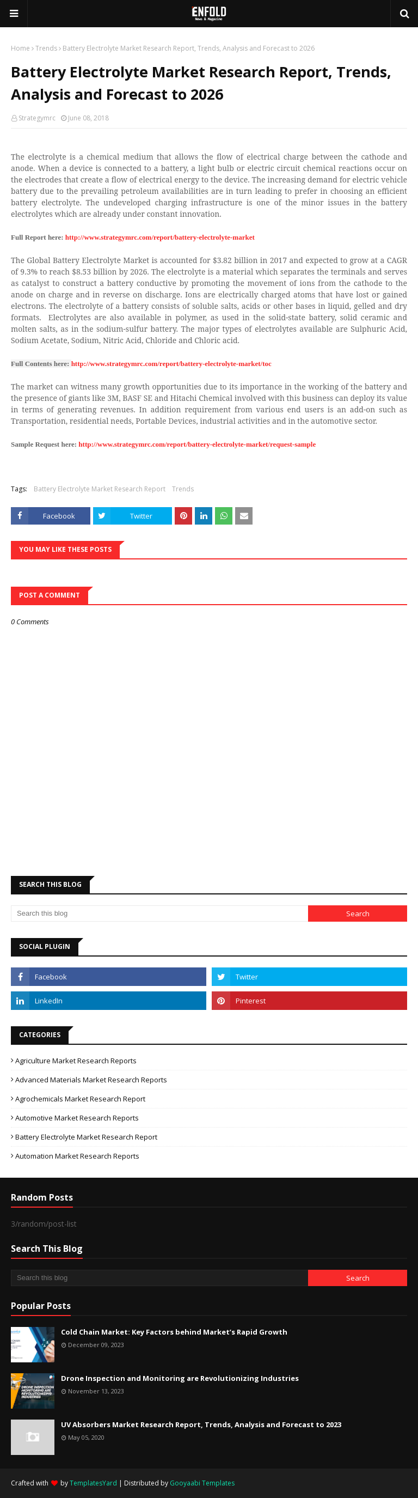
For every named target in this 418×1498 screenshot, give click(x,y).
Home (20, 48)
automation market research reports (77, 1156)
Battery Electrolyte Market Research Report (99, 489)
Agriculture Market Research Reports (76, 1060)
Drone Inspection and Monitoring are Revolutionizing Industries (180, 1378)
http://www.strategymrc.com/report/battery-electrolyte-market (160, 237)
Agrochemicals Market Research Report (80, 1099)
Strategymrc (37, 118)
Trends (46, 48)
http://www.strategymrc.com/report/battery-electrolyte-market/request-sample (197, 444)
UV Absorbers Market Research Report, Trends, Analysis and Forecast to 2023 (201, 1424)
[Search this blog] (159, 913)
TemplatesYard (93, 1483)
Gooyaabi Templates (202, 1483)
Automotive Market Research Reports (77, 1118)
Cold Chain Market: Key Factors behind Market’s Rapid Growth (174, 1332)
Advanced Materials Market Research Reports (91, 1080)
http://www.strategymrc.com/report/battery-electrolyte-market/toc (171, 364)
